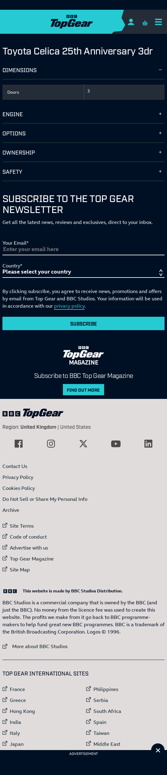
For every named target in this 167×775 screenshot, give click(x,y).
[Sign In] (131, 21)
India (15, 722)
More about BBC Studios (34, 646)
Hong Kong (22, 711)
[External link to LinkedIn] (148, 443)
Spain (99, 722)
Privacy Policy (17, 477)
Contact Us (14, 466)
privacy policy (69, 305)
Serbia (100, 700)
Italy (15, 733)
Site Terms (22, 526)
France (17, 689)
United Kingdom (38, 427)
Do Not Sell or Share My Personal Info (44, 499)
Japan (17, 744)
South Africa (107, 711)
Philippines (105, 689)
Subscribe (83, 323)
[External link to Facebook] (18, 443)
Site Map (20, 570)
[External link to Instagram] (51, 443)
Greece (18, 700)
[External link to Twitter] (83, 443)
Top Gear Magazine (32, 559)
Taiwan (101, 733)
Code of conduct (28, 537)
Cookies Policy (18, 488)
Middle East (106, 744)
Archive (10, 510)
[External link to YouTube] (116, 443)
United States (75, 427)
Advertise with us (29, 548)
